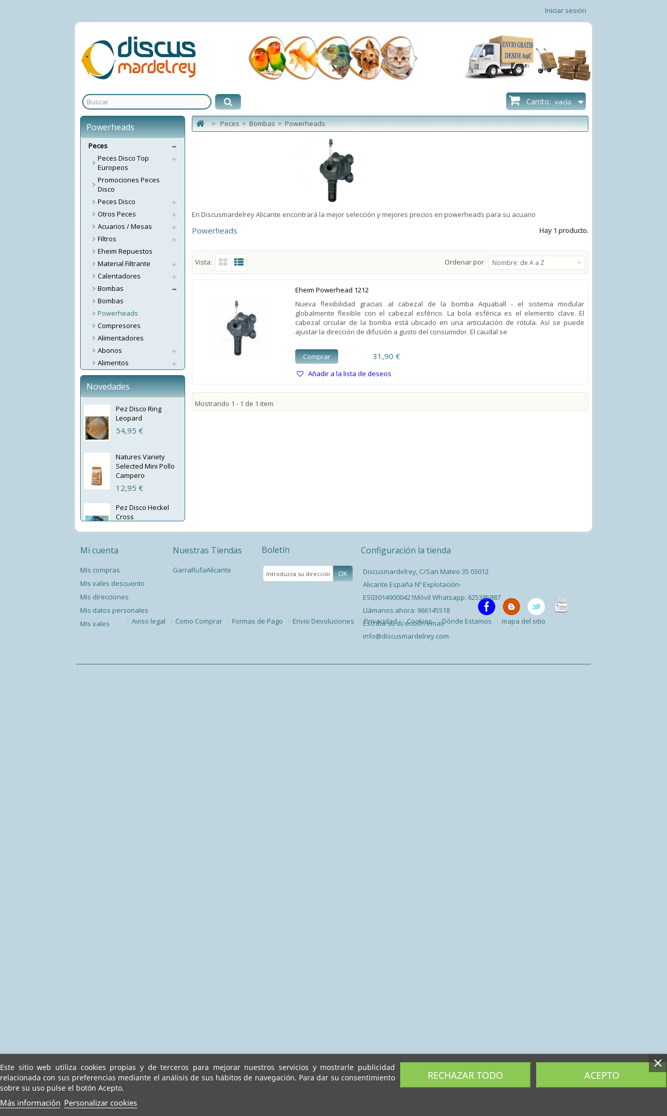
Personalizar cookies (100, 1102)
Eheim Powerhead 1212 (332, 290)
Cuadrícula (223, 262)
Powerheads (118, 313)
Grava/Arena (118, 437)
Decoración (115, 412)
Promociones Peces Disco (129, 184)
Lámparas (113, 474)
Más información (30, 1102)
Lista (239, 262)
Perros (99, 620)
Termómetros (119, 499)
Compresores (119, 325)
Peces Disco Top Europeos (123, 162)
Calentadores (119, 276)
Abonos (110, 350)
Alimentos (113, 362)
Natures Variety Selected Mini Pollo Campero (145, 756)
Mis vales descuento (112, 1027)
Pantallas (112, 462)
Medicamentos (121, 449)
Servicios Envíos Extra (122, 644)
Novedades (108, 677)
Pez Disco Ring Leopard (138, 703)
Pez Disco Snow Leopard (140, 850)
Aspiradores (117, 375)
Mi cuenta (99, 994)
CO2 (104, 387)
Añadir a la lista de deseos (349, 373)
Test (104, 486)
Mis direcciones (104, 1040)
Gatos (98, 632)
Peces (98, 145)
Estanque (113, 570)
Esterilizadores (121, 424)
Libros (107, 595)
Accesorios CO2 (122, 400)
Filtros (107, 238)
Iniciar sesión (565, 10)
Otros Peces (117, 214)
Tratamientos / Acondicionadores (126, 516)
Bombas (111, 288)
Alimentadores (121, 338)
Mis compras (100, 1013)
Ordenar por (464, 262)
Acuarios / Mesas (125, 226)
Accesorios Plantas (127, 558)
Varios (108, 582)
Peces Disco (116, 201)
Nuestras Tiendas (207, 994)
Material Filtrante (124, 263)
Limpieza (112, 533)
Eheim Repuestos (125, 251)
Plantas (110, 545)
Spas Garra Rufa (124, 607)
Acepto (601, 1075)
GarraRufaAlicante (202, 1013)
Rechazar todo (465, 1075)
